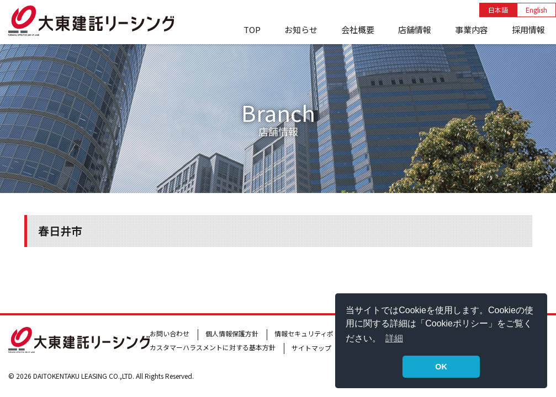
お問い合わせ (169, 333)
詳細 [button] (394, 338)
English (536, 9)
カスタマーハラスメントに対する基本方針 (213, 347)
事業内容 (471, 29)
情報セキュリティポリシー (313, 333)
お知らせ (300, 29)
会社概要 (357, 29)
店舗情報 (414, 29)
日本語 (498, 9)
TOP (252, 29)
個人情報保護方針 (231, 333)
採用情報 (528, 29)
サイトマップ (311, 347)
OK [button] (441, 366)
